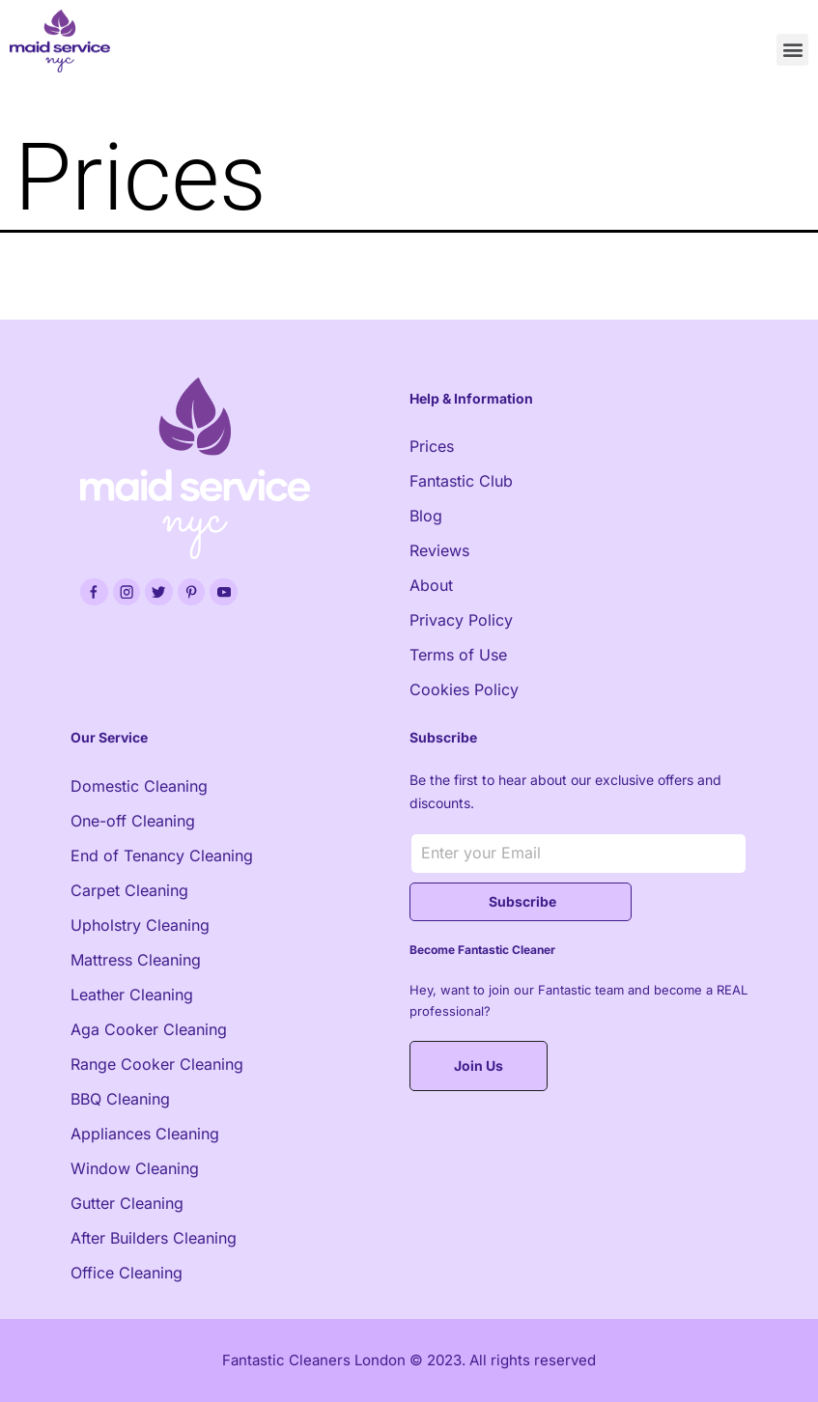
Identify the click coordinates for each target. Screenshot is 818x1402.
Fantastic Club (461, 481)
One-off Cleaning (133, 820)
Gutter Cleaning (127, 1203)
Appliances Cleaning (145, 1133)
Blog (425, 515)
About (431, 585)
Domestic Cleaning (139, 786)
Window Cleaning (135, 1168)
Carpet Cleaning (129, 890)
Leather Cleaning (132, 994)
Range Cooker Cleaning (157, 1064)
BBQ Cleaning (120, 1098)
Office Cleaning (127, 1272)
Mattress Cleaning (136, 959)
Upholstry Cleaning (140, 925)
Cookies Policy (464, 689)
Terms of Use (458, 654)
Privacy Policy (461, 620)
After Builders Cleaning (154, 1238)
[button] (792, 50)
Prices (431, 446)
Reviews (439, 550)
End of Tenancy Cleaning (162, 855)
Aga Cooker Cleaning (149, 1029)
